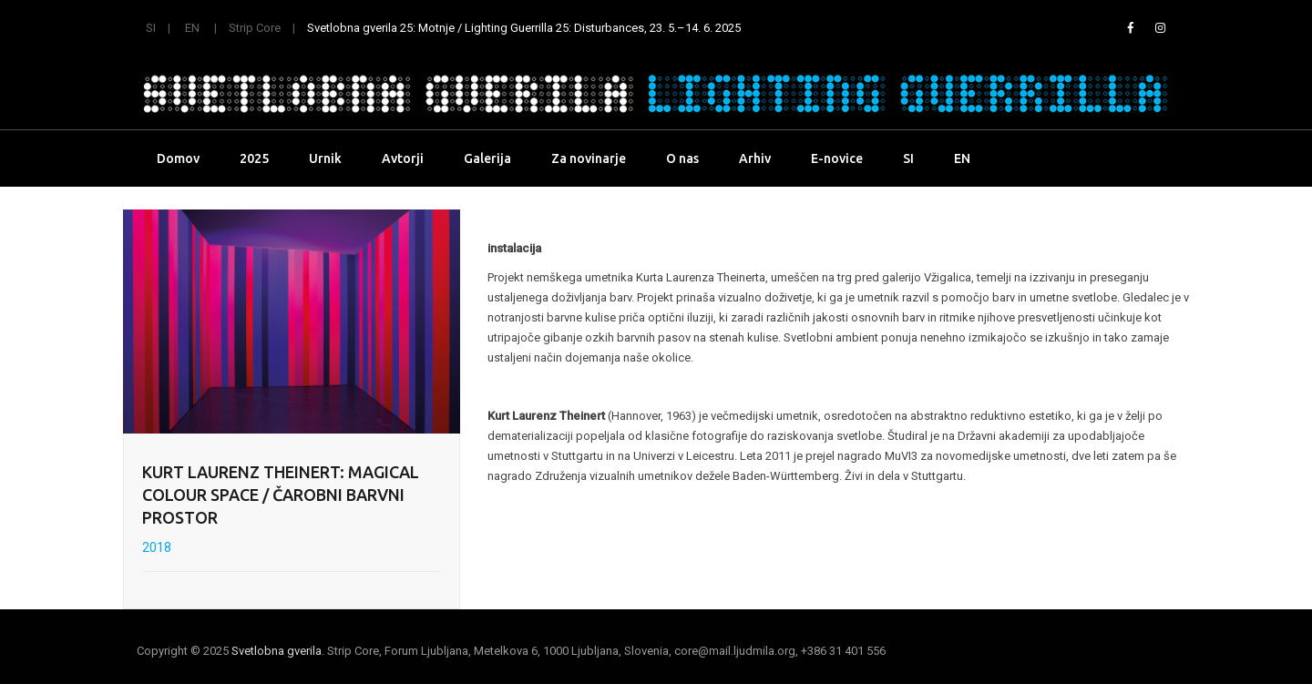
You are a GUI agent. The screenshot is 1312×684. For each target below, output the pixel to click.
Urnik (325, 158)
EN (192, 28)
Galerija (487, 158)
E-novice (837, 158)
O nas (682, 158)
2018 (156, 547)
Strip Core (255, 28)
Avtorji (403, 158)
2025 (254, 158)
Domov (178, 158)
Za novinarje (588, 158)
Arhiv (755, 158)
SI (151, 28)
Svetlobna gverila (276, 651)
